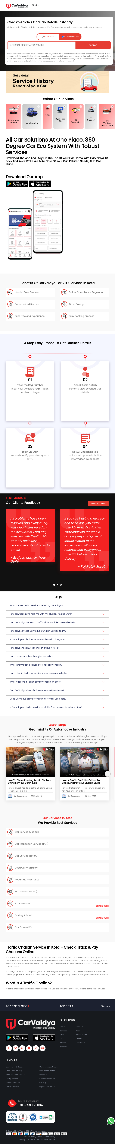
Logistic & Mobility (47, 1086)
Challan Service (12, 1086)
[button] (57, 605)
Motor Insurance (13, 1082)
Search (93, 45)
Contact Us (80, 1042)
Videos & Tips (81, 1035)
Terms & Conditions (45, 1137)
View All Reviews (98, 503)
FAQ (61, 1039)
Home (62, 1027)
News (62, 1035)
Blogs (78, 1031)
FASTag (42, 1082)
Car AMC (43, 1075)
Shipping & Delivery (25, 1139)
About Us (79, 1027)
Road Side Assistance (15, 1075)
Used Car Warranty (14, 1071)
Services (63, 1031)
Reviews (63, 1046)
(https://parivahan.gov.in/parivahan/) (78, 56)
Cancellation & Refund (45, 1139)
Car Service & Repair (14, 1067)
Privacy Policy (29, 1137)
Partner (63, 1042)
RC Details (48, 36)
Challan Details (70, 36)
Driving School (12, 1078)
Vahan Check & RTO (47, 1078)
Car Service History (47, 1071)
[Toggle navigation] (107, 5)
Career (78, 1039)
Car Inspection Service (48, 1067)
